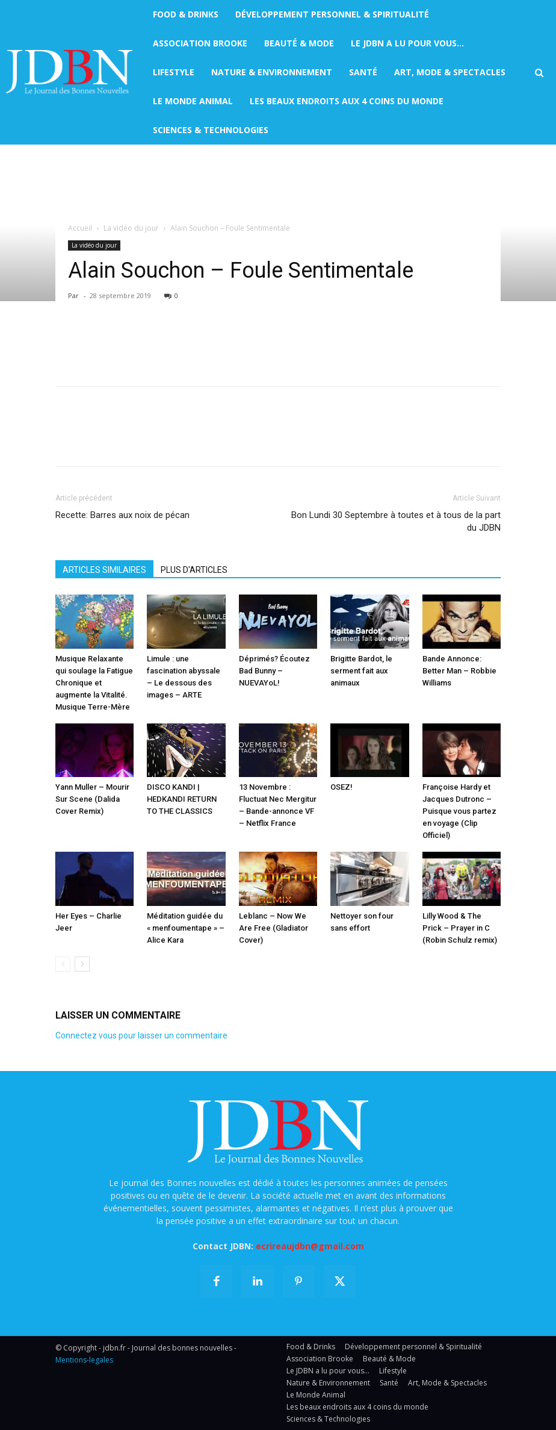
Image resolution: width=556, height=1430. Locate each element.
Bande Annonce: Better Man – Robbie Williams (459, 670)
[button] (539, 73)
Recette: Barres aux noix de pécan (122, 515)
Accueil (80, 228)
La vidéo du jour (131, 228)
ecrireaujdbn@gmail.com (310, 1246)
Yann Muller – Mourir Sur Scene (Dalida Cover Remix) (92, 799)
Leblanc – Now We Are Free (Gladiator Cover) (273, 927)
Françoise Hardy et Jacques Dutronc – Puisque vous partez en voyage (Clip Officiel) (459, 811)
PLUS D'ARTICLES (194, 570)
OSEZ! (341, 786)
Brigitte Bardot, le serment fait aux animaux (361, 670)
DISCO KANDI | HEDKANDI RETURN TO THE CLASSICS (182, 799)
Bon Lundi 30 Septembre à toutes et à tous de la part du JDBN (396, 521)
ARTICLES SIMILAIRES (104, 570)
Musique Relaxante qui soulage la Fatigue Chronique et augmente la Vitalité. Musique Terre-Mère (94, 682)
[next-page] (82, 964)
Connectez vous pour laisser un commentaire (141, 1035)
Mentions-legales (84, 1360)
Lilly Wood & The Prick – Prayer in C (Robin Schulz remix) (459, 927)
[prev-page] (62, 964)
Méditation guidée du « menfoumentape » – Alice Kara (185, 927)
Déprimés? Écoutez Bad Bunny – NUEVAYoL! (274, 670)
